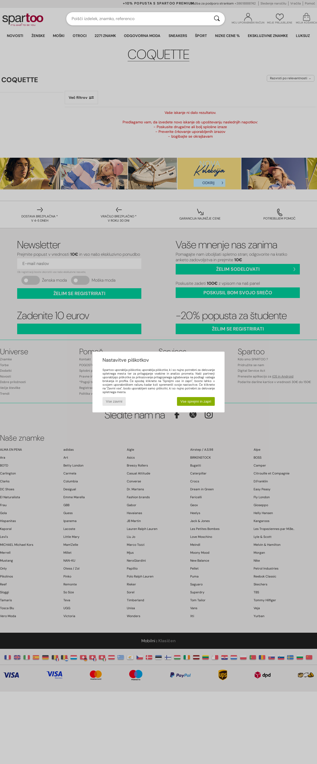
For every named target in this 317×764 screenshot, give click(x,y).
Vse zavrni (114, 401)
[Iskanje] (217, 18)
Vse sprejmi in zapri (195, 401)
